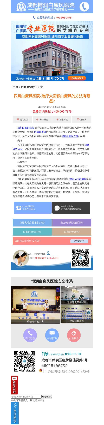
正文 (40, 87)
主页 (15, 87)
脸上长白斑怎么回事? (72, 222)
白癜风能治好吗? (32, 231)
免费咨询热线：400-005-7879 (52, 111)
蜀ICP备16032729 (54, 366)
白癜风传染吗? (72, 231)
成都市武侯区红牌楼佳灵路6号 (52, 107)
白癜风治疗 (28, 87)
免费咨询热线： (52, 17)
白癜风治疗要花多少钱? (32, 222)
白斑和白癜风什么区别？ (28, 241)
